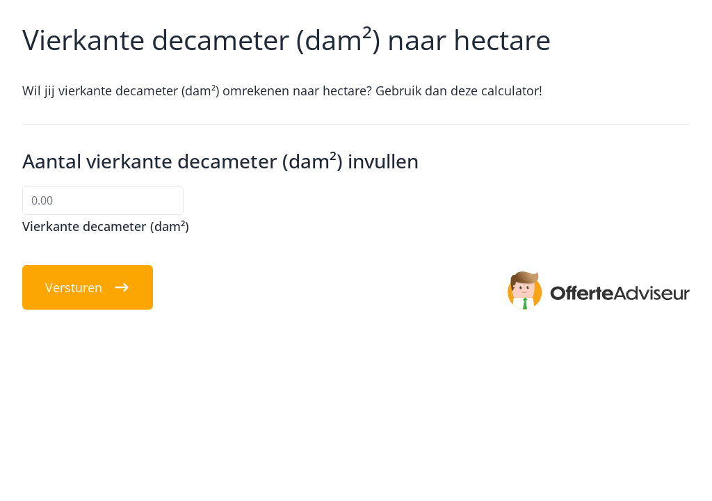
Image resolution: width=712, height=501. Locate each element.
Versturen (87, 287)
